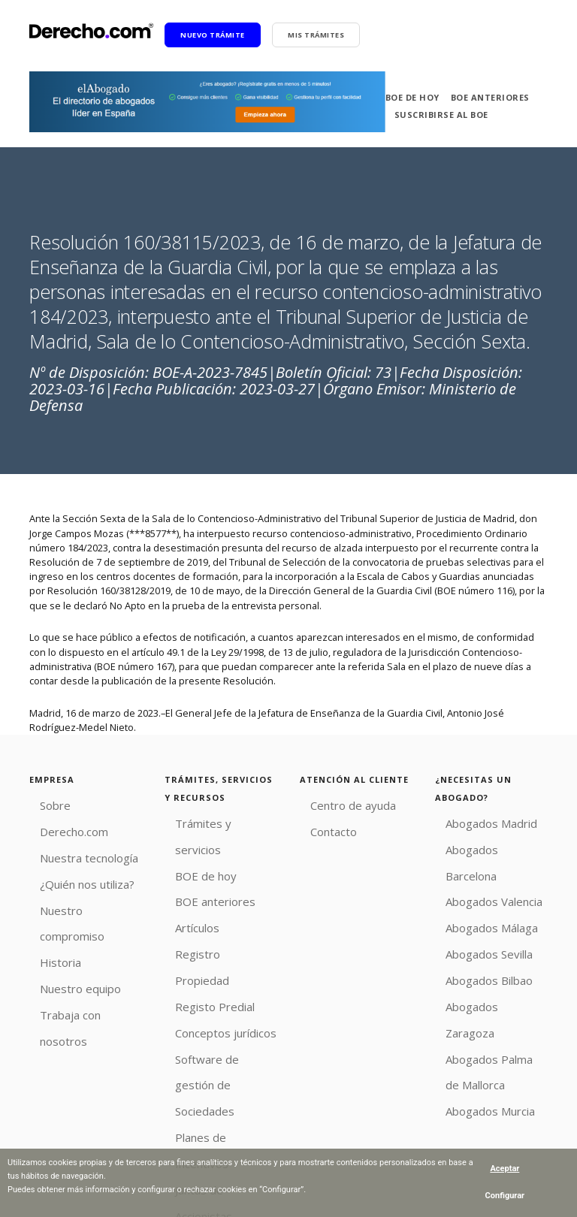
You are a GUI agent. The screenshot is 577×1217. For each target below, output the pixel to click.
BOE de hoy (412, 97)
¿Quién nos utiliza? (71, 848)
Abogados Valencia (478, 865)
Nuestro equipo (65, 915)
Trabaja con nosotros (77, 937)
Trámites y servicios (208, 821)
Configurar (505, 1195)
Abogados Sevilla (473, 910)
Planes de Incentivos (211, 1021)
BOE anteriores (490, 97)
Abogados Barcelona (481, 843)
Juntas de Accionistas (212, 1044)
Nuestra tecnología (71, 825)
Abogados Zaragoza (480, 955)
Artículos (184, 888)
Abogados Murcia (474, 1021)
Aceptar (504, 1168)
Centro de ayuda (337, 803)
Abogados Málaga (475, 888)
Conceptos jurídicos (209, 955)
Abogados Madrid (475, 821)
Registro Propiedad (208, 910)
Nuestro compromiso (77, 870)
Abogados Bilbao (473, 932)
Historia (46, 892)
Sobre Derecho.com (74, 803)
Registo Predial (198, 932)
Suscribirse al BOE (441, 114)
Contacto (320, 825)
